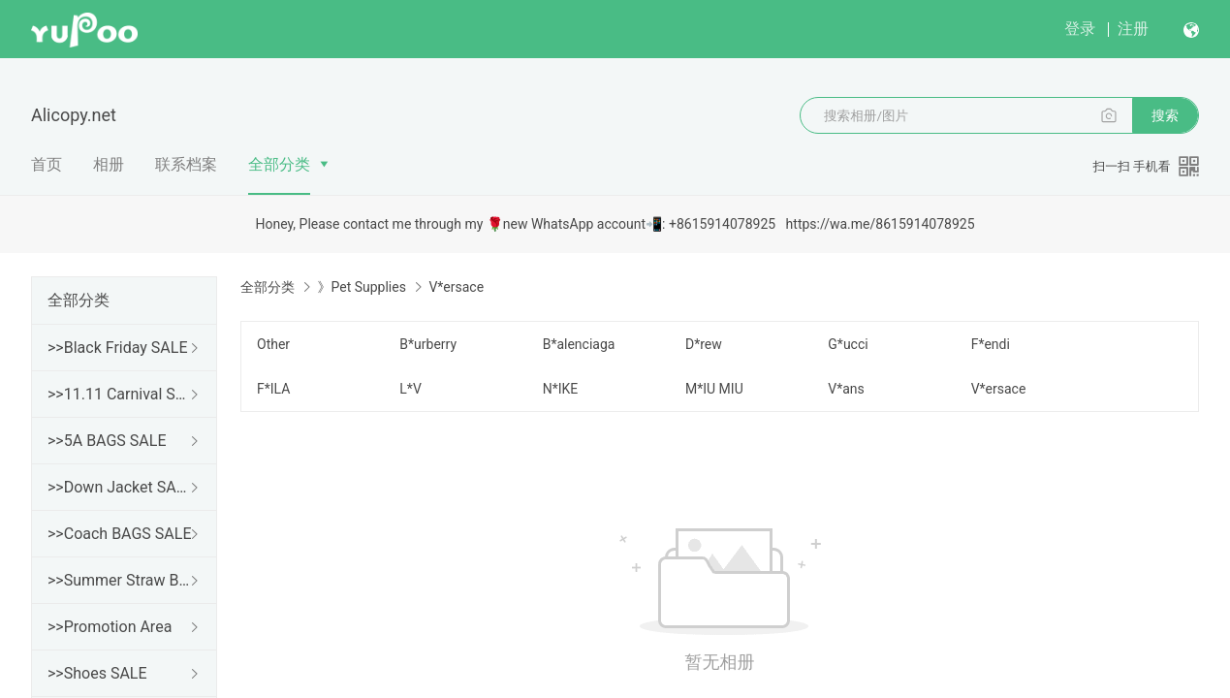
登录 (1079, 28)
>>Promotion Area (109, 627)
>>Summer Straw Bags (120, 580)
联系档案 (186, 164)
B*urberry (428, 344)
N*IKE (561, 389)
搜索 (1165, 115)
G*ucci (847, 344)
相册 (108, 164)
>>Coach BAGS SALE (119, 533)
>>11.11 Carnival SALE (120, 394)
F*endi (990, 344)
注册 (1133, 28)
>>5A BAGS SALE (106, 440)
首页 (46, 164)
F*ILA (273, 389)
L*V (410, 389)
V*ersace (998, 389)
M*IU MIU (714, 389)
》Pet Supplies (361, 287)
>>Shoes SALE (97, 673)
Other (273, 344)
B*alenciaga (579, 344)
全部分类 (279, 164)
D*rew (703, 344)
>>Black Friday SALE (117, 347)
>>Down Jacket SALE (120, 487)
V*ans (846, 389)
